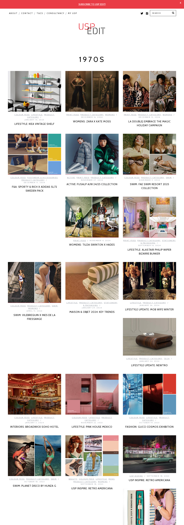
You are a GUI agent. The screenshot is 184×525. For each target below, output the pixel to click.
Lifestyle (37, 108)
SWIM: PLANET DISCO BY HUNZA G (34, 411)
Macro (34, 35)
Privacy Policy (56, 520)
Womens (110, 108)
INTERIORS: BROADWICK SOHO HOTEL (34, 352)
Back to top (158, 520)
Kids (29, 464)
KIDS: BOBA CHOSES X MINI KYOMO (34, 470)
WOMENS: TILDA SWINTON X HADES (34, 232)
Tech (167, 296)
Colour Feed (140, 35)
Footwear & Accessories (100, 167)
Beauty (73, 415)
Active (14, 169)
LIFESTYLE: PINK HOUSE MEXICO (92, 362)
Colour (16, 35)
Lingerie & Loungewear (157, 470)
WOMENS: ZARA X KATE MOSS (92, 114)
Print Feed (166, 35)
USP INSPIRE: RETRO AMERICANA (92, 424)
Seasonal (53, 35)
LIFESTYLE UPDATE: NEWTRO (149, 302)
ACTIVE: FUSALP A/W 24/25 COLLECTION (34, 176)
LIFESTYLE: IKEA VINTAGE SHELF (34, 117)
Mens (112, 415)
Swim (169, 171)
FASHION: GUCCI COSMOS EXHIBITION (149, 364)
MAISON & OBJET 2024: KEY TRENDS (34, 291)
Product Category (83, 35)
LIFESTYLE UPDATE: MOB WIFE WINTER (92, 301)
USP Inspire (114, 35)
